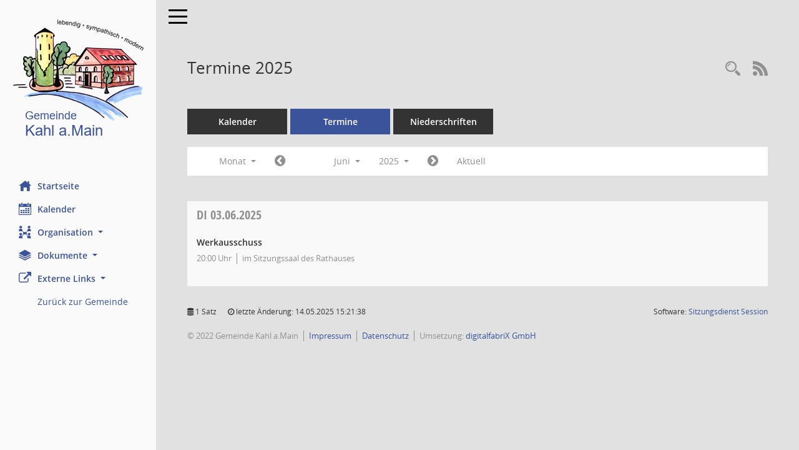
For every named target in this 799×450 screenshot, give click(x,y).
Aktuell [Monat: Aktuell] (471, 161)
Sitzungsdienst (728, 311)
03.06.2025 (229, 214)
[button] (78, 232)
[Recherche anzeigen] (733, 69)
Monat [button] (237, 161)
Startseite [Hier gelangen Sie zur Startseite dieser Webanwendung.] (49, 185)
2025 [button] (394, 161)
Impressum (330, 335)
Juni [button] (347, 161)
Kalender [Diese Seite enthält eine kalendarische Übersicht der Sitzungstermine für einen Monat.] (47, 208)
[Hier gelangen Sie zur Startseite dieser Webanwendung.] (78, 81)
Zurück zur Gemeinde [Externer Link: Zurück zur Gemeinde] (82, 302)
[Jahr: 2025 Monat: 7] (433, 161)
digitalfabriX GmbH (501, 335)
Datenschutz (385, 335)
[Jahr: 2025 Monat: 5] (280, 161)
